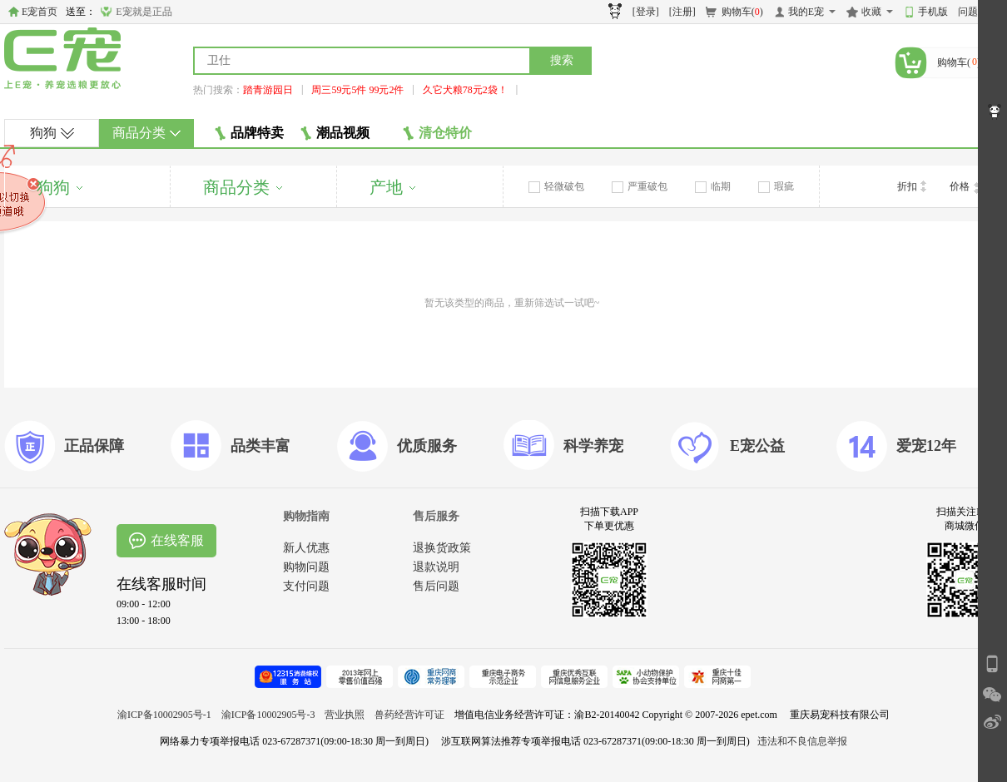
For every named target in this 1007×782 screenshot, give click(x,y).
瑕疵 (776, 186)
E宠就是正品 (143, 11)
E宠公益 (757, 446)
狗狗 (52, 133)
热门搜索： (218, 90)
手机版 (933, 11)
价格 (965, 187)
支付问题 (306, 586)
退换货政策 (442, 548)
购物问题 (306, 567)
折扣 (911, 186)
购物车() (742, 11)
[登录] (645, 11)
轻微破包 (556, 186)
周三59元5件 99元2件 (357, 90)
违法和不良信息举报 (802, 741)
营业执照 (345, 714)
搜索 (561, 60)
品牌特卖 (249, 133)
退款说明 (436, 567)
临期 (713, 186)
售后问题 (436, 586)
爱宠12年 (926, 446)
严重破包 (639, 186)
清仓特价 (437, 133)
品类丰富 (260, 446)
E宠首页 (39, 11)
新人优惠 (306, 548)
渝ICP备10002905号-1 (164, 714)
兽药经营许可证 (409, 714)
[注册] (682, 11)
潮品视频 (335, 133)
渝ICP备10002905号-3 (268, 714)
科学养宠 (593, 446)
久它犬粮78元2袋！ (465, 90)
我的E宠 (806, 11)
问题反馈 (978, 11)
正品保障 (94, 446)
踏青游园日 (268, 90)
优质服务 (427, 446)
